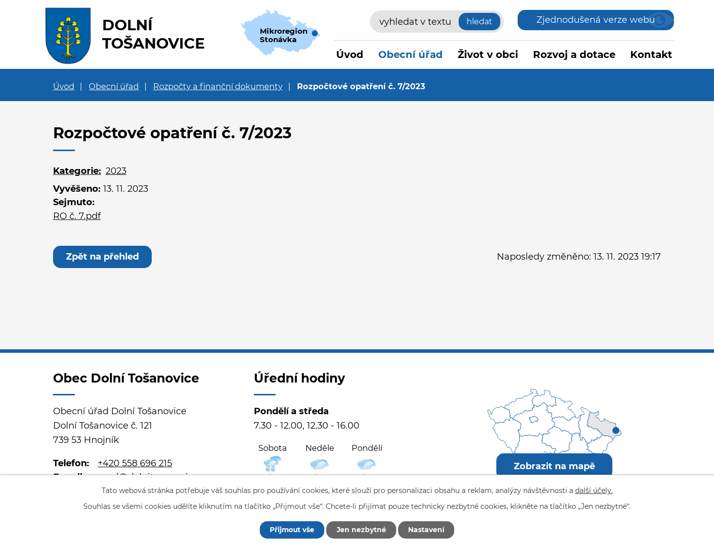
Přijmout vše (291, 529)
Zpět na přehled (102, 256)
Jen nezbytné (362, 529)
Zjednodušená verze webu (595, 19)
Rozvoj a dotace (574, 54)
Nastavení (428, 529)
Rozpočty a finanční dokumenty (218, 86)
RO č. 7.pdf (77, 216)
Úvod (349, 54)
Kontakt (651, 54)
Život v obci (488, 54)
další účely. (594, 490)
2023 (116, 170)
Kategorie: (77, 170)
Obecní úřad (410, 54)
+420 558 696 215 (135, 463)
